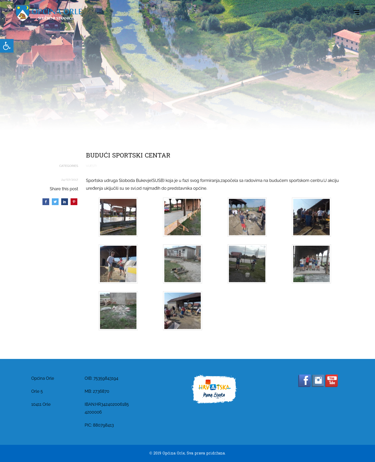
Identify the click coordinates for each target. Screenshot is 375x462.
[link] (7, 46)
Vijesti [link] (91, 166)
